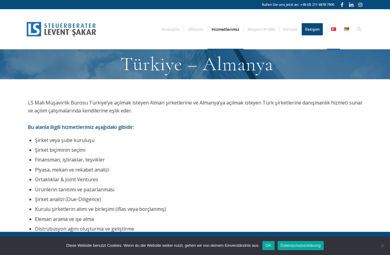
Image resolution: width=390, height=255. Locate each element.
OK (268, 245)
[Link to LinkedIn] (351, 4)
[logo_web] (61, 29)
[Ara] (359, 29)
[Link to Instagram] (360, 4)
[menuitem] (171, 29)
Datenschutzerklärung (301, 245)
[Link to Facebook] (341, 4)
